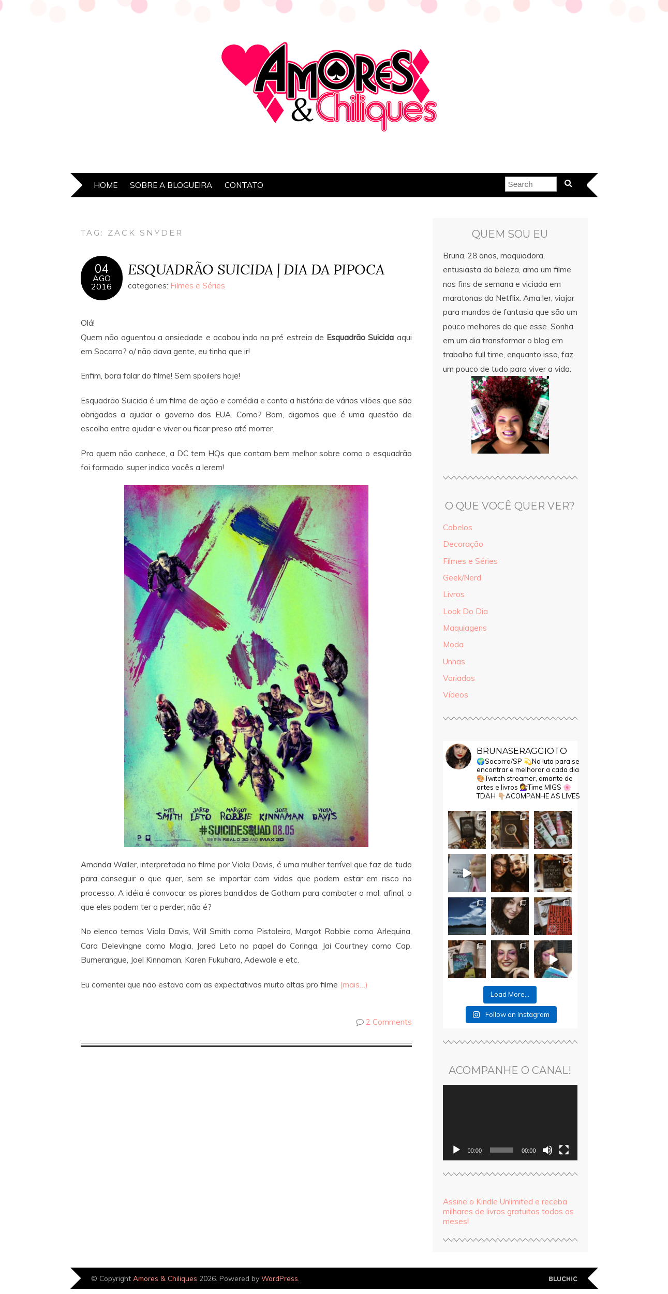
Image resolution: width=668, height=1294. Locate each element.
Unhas (454, 661)
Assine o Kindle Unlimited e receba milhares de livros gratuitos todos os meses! (508, 1211)
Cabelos (457, 527)
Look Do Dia (465, 611)
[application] (510, 1122)
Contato (244, 185)
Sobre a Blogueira (171, 185)
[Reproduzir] (456, 1150)
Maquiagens (465, 628)
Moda (453, 644)
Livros (454, 594)
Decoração (463, 544)
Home (105, 185)
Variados (459, 678)
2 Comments (389, 1022)
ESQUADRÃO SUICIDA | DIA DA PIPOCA (256, 269)
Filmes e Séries (197, 285)
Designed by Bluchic (563, 1279)
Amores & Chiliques (165, 1278)
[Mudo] (547, 1150)
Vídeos (455, 695)
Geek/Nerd (462, 578)
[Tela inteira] (564, 1150)
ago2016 (101, 282)
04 (101, 268)
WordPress (279, 1278)
